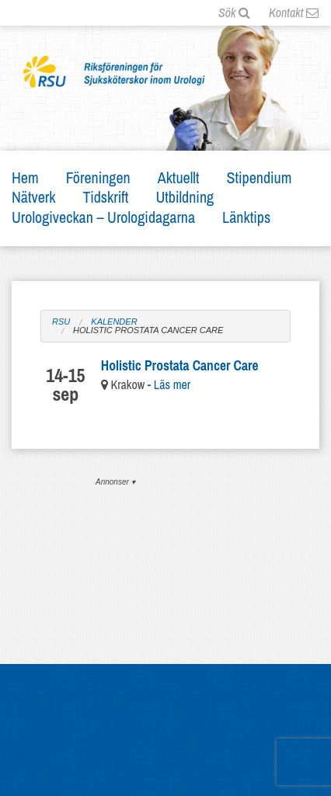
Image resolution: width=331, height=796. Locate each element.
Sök (234, 12)
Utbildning (184, 196)
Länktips (246, 217)
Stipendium (259, 177)
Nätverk (34, 196)
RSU (61, 322)
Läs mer (172, 384)
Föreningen (98, 177)
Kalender (114, 322)
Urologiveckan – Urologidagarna (103, 217)
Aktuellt (179, 177)
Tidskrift (106, 196)
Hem (25, 177)
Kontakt (294, 12)
